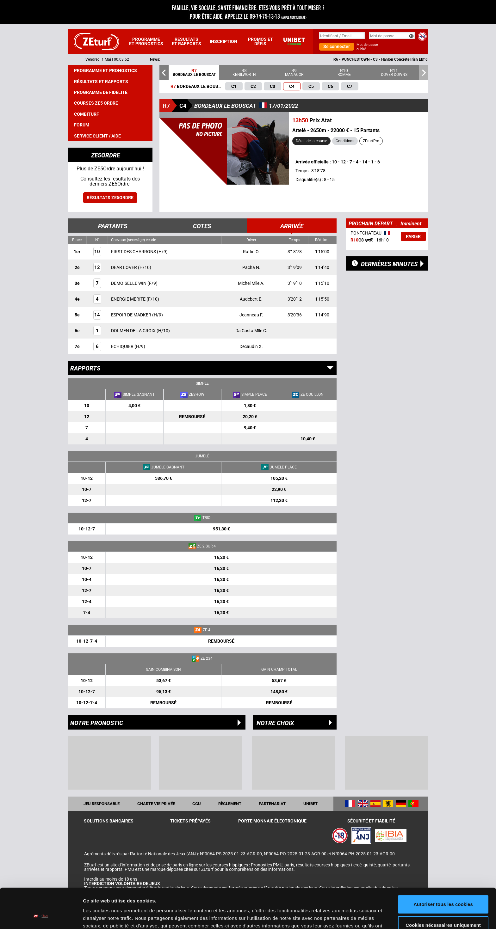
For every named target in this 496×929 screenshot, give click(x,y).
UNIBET (310, 803)
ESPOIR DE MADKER (131, 314)
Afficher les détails (104, 916)
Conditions (345, 141)
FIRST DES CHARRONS (134, 251)
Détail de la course (311, 141)
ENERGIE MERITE (128, 299)
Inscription (223, 41)
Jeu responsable (102, 803)
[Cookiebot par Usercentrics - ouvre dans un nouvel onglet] (41, 916)
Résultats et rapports (186, 41)
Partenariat (272, 803)
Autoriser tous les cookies (443, 870)
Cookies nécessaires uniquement (443, 890)
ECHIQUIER (122, 346)
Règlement (229, 803)
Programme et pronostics (146, 41)
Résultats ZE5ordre (110, 197)
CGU (196, 803)
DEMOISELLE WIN (129, 283)
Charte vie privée (156, 803)
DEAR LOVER (124, 267)
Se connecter (336, 46)
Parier (413, 236)
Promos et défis (260, 41)
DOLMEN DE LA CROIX (134, 330)
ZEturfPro (371, 141)
